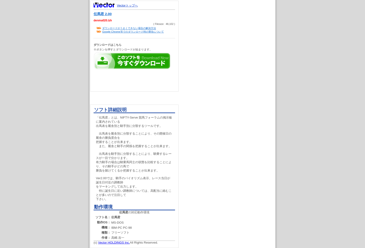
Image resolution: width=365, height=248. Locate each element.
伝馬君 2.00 (103, 14)
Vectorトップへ (127, 5)
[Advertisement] (231, 88)
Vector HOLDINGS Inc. (114, 242)
